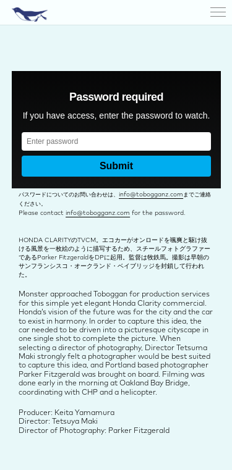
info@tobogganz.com (151, 194)
